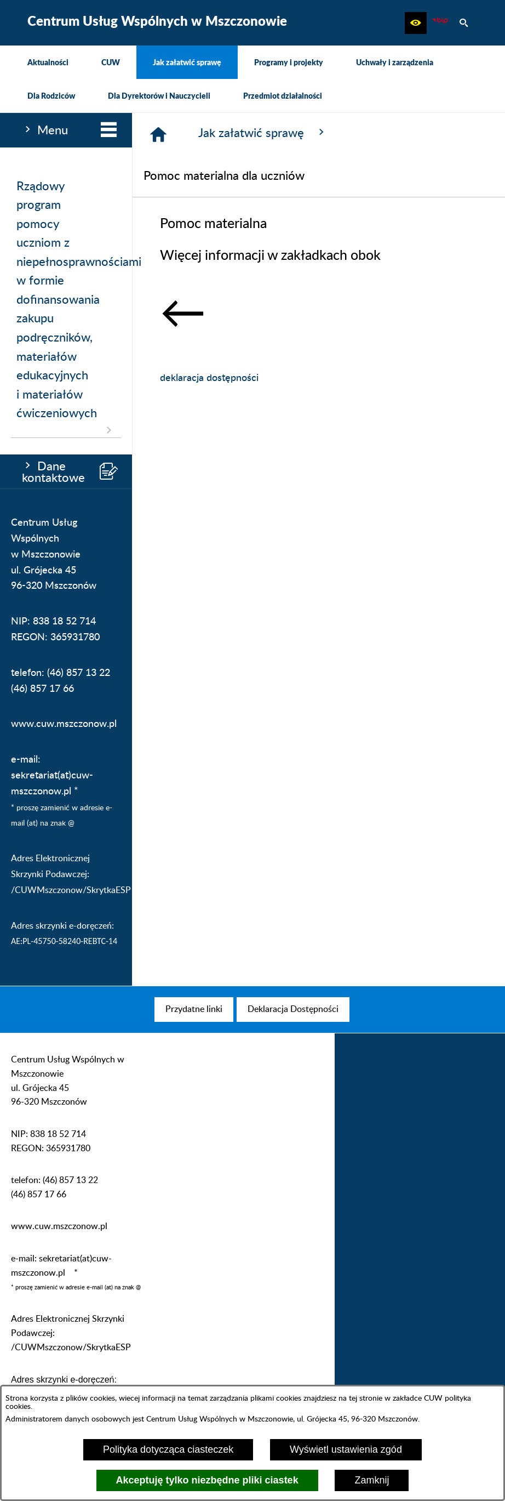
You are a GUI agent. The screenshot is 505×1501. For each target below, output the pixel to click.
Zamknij (371, 1480)
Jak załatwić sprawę (263, 132)
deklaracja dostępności (209, 378)
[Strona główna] (158, 134)
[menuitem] (48, 62)
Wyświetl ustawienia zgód (346, 1449)
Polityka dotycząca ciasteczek (168, 1449)
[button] (416, 23)
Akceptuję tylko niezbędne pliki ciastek (207, 1480)
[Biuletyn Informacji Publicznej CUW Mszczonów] (440, 23)
